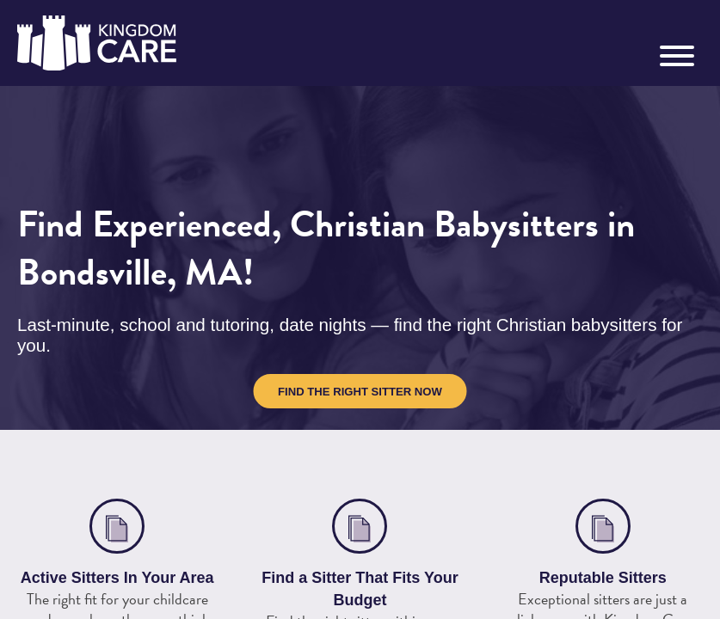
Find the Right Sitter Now (360, 391)
